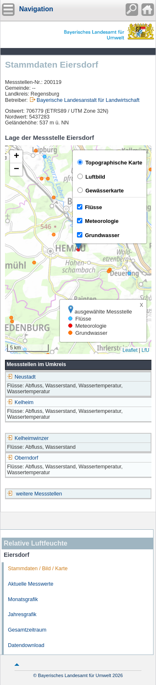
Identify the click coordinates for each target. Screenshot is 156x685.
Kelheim (20, 402)
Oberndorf (22, 458)
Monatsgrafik (23, 599)
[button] (16, 156)
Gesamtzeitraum (27, 630)
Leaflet (129, 350)
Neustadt (21, 377)
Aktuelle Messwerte (30, 584)
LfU (145, 350)
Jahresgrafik (22, 614)
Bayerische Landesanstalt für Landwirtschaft (88, 100)
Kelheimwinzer (28, 438)
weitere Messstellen (39, 494)
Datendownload (26, 645)
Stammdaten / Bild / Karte (38, 568)
